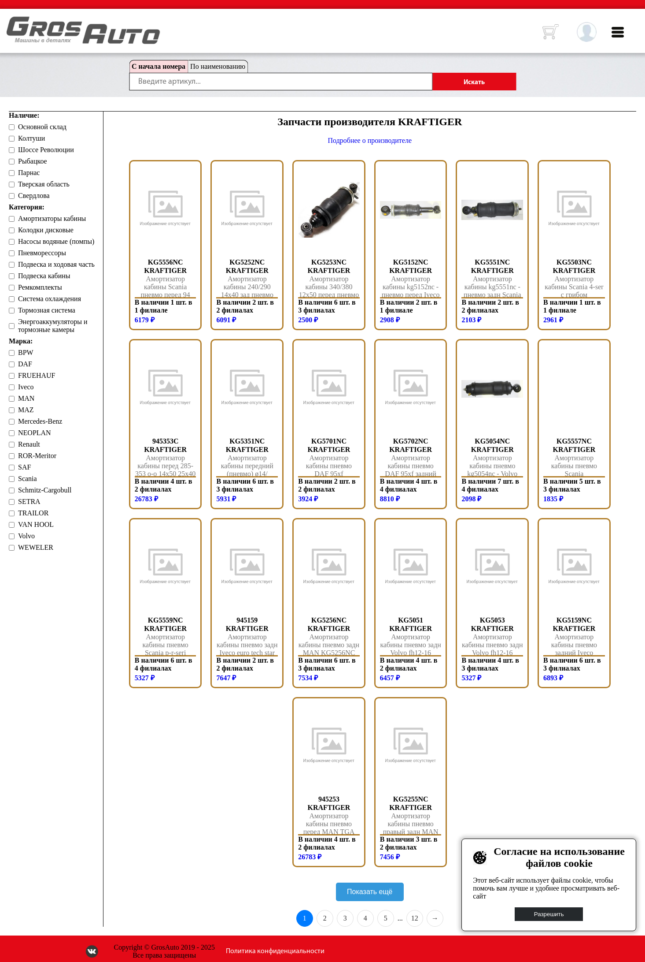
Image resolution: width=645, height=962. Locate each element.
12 (414, 918)
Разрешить (549, 914)
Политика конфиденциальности (275, 951)
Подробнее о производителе (370, 140)
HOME (13, 22)
